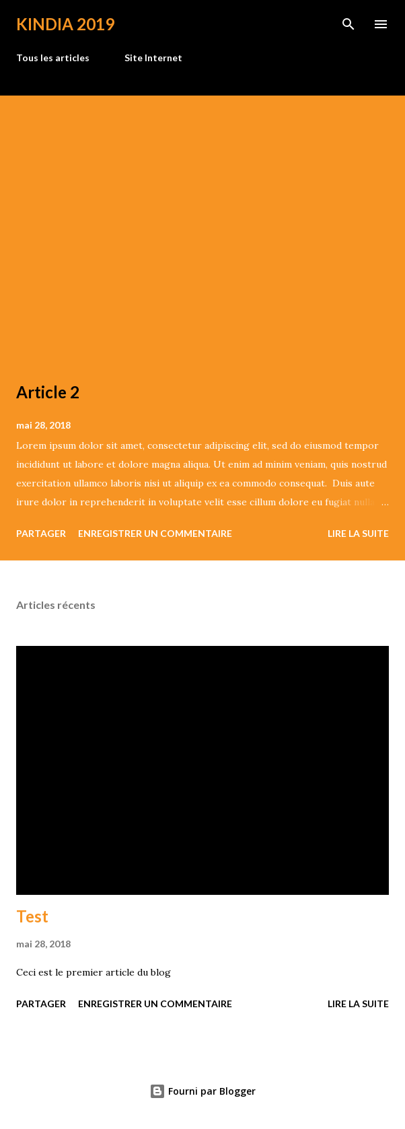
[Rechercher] (348, 24)
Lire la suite (358, 533)
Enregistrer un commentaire (155, 533)
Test (32, 916)
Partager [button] (41, 533)
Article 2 (47, 392)
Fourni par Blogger (202, 1091)
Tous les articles (52, 57)
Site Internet (153, 57)
